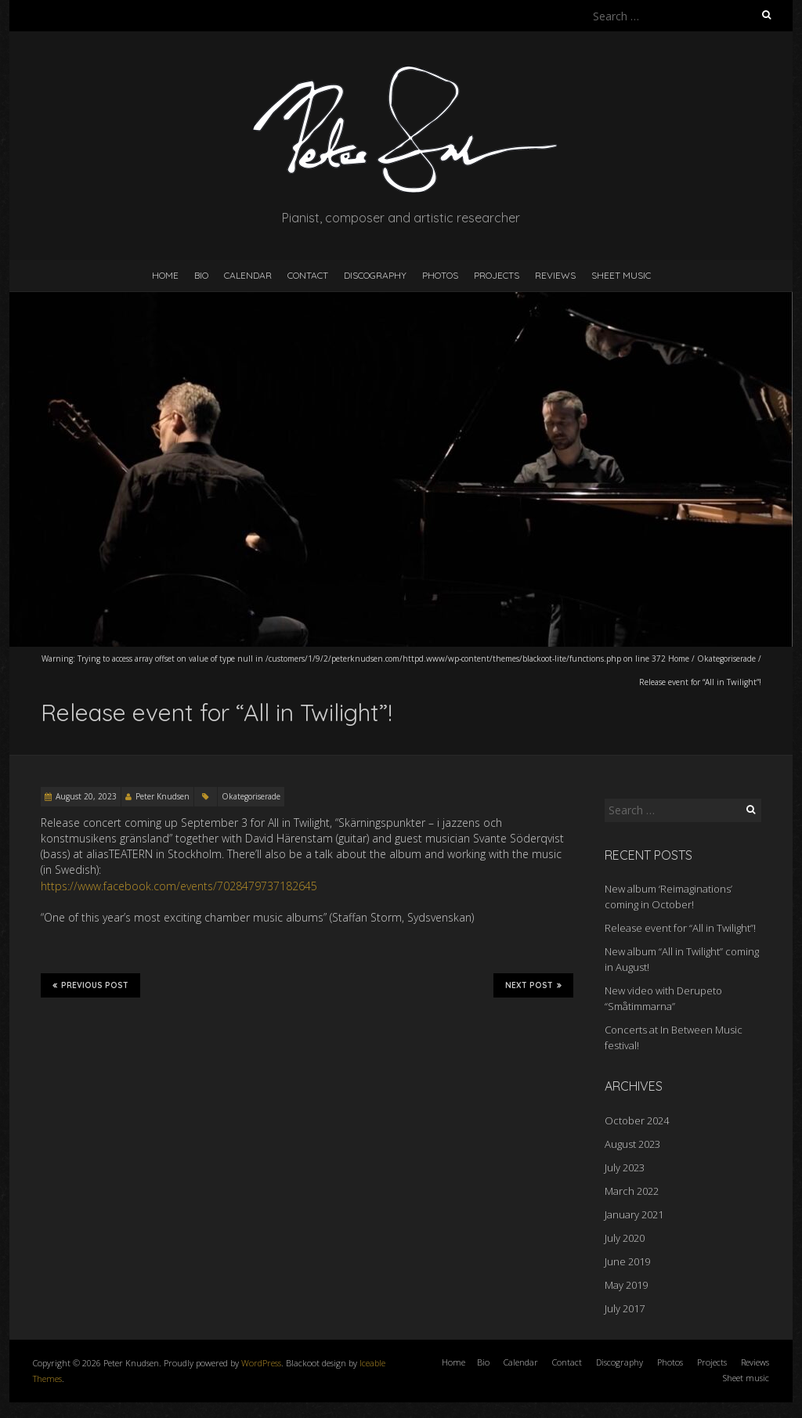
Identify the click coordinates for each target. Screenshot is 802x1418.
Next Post (533, 985)
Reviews (555, 275)
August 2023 (632, 1144)
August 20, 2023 (86, 796)
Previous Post (90, 985)
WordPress (261, 1363)
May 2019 (626, 1285)
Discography (375, 275)
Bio (201, 275)
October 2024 (637, 1120)
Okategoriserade (726, 658)
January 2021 (634, 1214)
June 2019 (627, 1261)
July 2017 (625, 1308)
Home (165, 275)
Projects (496, 275)
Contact (307, 275)
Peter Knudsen (162, 796)
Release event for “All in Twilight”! (680, 928)
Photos (440, 275)
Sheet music (621, 275)
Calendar (248, 275)
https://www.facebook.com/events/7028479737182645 (179, 886)
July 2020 (625, 1238)
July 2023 (625, 1167)
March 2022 (632, 1191)
